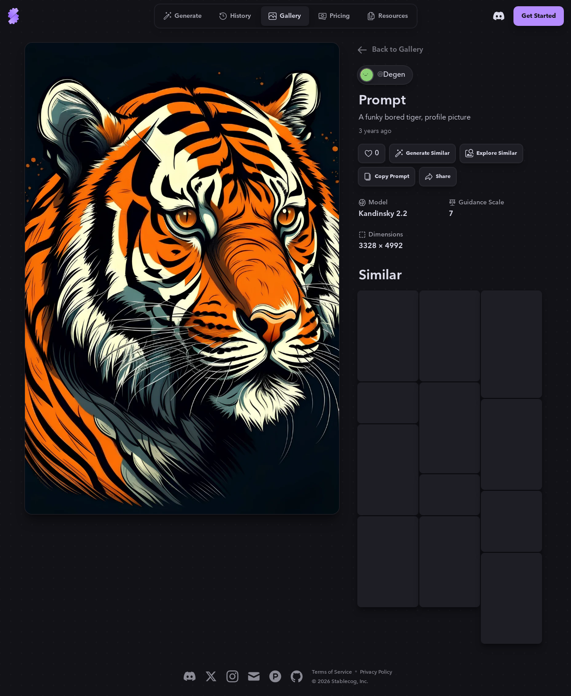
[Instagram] (232, 676)
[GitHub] (296, 676)
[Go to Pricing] (334, 16)
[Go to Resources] (388, 16)
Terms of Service (332, 672)
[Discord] (498, 16)
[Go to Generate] (183, 16)
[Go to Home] (13, 16)
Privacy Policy (376, 672)
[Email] (254, 676)
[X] (211, 676)
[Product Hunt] (275, 676)
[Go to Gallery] (285, 16)
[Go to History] (235, 16)
